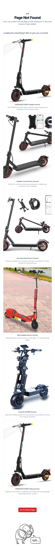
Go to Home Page (27, 510)
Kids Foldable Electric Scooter (27, 335)
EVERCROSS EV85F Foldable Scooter (27, 104)
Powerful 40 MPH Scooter (27, 412)
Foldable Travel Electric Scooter (27, 181)
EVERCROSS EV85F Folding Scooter (27, 489)
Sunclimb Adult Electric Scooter (28, 258)
